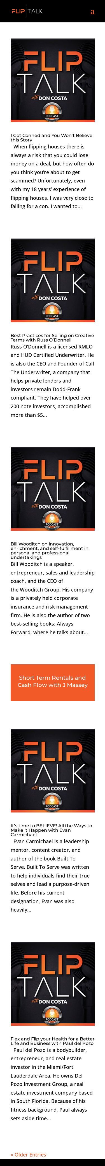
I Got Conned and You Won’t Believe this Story (51, 138)
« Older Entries (28, 1154)
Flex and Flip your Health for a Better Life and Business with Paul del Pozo (53, 1041)
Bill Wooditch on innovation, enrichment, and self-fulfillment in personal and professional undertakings (49, 550)
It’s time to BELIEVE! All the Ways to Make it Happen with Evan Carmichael (51, 830)
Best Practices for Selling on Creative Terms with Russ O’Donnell (52, 338)
